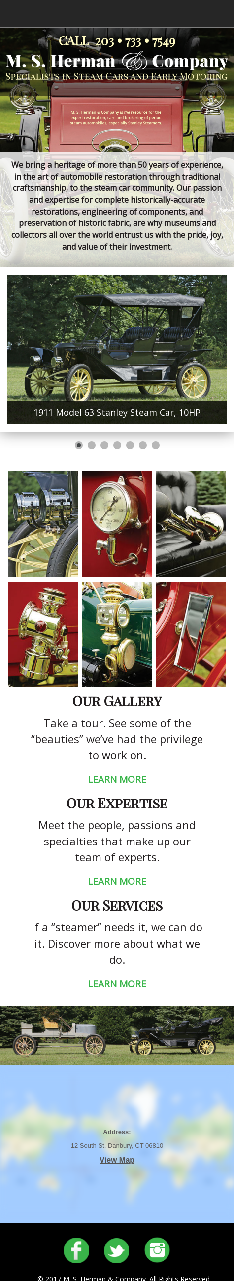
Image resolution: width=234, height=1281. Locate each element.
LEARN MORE (117, 779)
